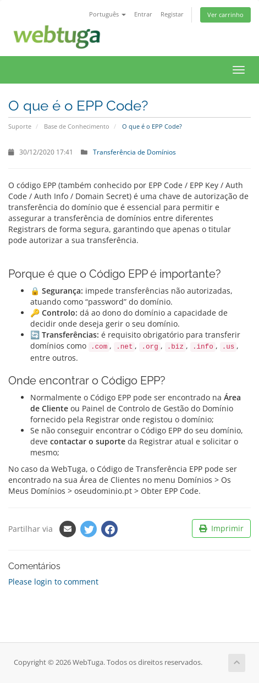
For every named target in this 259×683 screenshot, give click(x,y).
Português (107, 14)
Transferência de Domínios (134, 151)
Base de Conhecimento (76, 126)
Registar (172, 14)
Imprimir (221, 528)
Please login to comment (53, 581)
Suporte (19, 126)
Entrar (143, 14)
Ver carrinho (225, 14)
